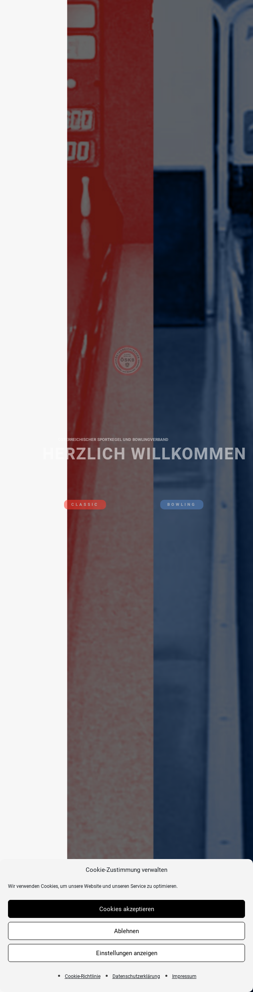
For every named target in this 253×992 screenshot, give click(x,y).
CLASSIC (82, 504)
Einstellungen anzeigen (126, 953)
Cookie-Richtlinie (82, 976)
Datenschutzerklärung (136, 976)
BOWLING (185, 504)
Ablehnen (126, 931)
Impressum (184, 976)
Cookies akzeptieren (126, 909)
